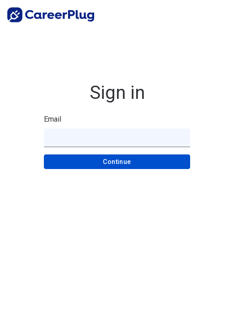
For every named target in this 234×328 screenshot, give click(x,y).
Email (52, 119)
